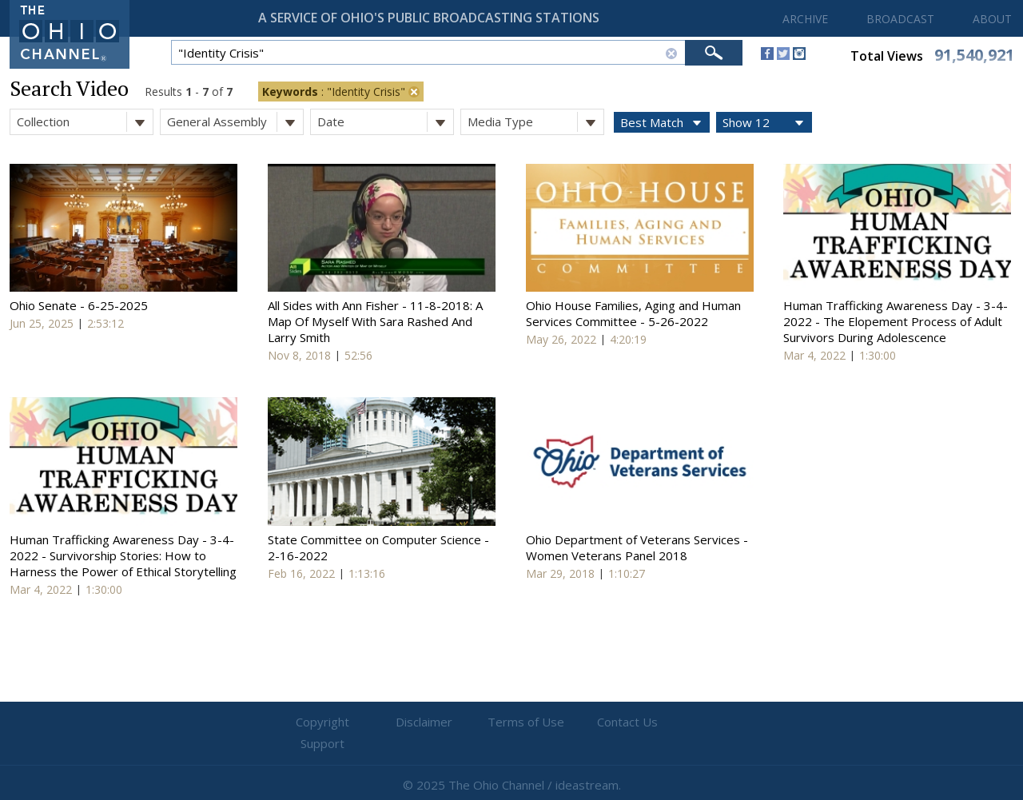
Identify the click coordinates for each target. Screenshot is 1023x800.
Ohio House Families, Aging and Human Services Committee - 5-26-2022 (633, 313)
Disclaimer (416, 722)
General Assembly (235, 122)
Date (385, 122)
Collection (85, 122)
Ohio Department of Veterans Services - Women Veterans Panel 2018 (637, 547)
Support (704, 722)
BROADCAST (900, 18)
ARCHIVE (805, 18)
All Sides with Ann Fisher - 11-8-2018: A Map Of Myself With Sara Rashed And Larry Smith (375, 321)
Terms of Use (511, 722)
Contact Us (607, 722)
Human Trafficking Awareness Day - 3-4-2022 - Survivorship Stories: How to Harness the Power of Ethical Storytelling (123, 555)
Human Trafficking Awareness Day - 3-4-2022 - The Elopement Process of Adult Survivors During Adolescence (895, 321)
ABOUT (992, 18)
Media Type (535, 122)
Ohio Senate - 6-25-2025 (79, 305)
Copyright (320, 722)
